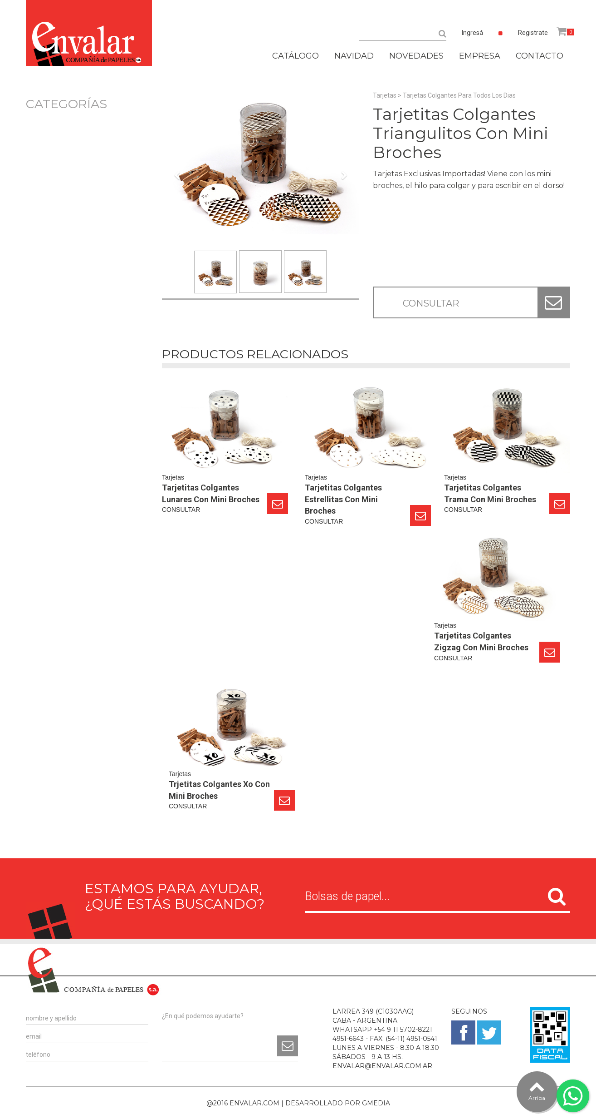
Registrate (533, 32)
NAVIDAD (354, 56)
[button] (176, 217)
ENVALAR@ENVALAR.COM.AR (382, 1066)
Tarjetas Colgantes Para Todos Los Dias (459, 95)
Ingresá (472, 32)
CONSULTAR (431, 303)
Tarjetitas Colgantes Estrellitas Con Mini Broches (343, 499)
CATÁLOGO (295, 56)
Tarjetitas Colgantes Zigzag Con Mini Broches (481, 641)
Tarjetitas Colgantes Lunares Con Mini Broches (210, 493)
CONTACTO (539, 56)
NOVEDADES (416, 56)
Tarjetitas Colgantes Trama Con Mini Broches (490, 493)
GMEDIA (376, 1103)
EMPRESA (479, 56)
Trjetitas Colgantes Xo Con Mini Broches (219, 790)
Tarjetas (384, 95)
